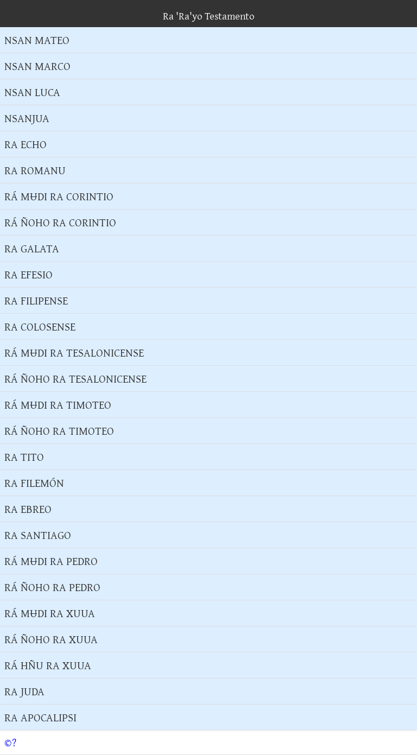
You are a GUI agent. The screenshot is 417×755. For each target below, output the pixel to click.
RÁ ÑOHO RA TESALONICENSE (75, 378)
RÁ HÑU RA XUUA (47, 665)
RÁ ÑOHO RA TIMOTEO (59, 430)
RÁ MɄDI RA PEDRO (51, 561)
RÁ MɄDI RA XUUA (49, 613)
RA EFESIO (28, 274)
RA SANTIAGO (37, 534)
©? (10, 742)
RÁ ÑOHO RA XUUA (51, 639)
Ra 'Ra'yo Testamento (209, 15)
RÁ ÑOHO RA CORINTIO (60, 222)
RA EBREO (28, 508)
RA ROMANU (35, 170)
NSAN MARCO (37, 66)
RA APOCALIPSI (40, 717)
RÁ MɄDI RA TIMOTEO (57, 404)
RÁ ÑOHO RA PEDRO (52, 587)
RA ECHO (25, 144)
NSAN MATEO (37, 39)
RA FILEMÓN (34, 482)
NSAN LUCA (32, 92)
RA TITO (24, 456)
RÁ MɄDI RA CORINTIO (58, 196)
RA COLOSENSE (39, 326)
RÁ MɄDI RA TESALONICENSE (74, 352)
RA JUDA (24, 691)
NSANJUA (26, 118)
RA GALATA (31, 248)
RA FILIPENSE (36, 300)
